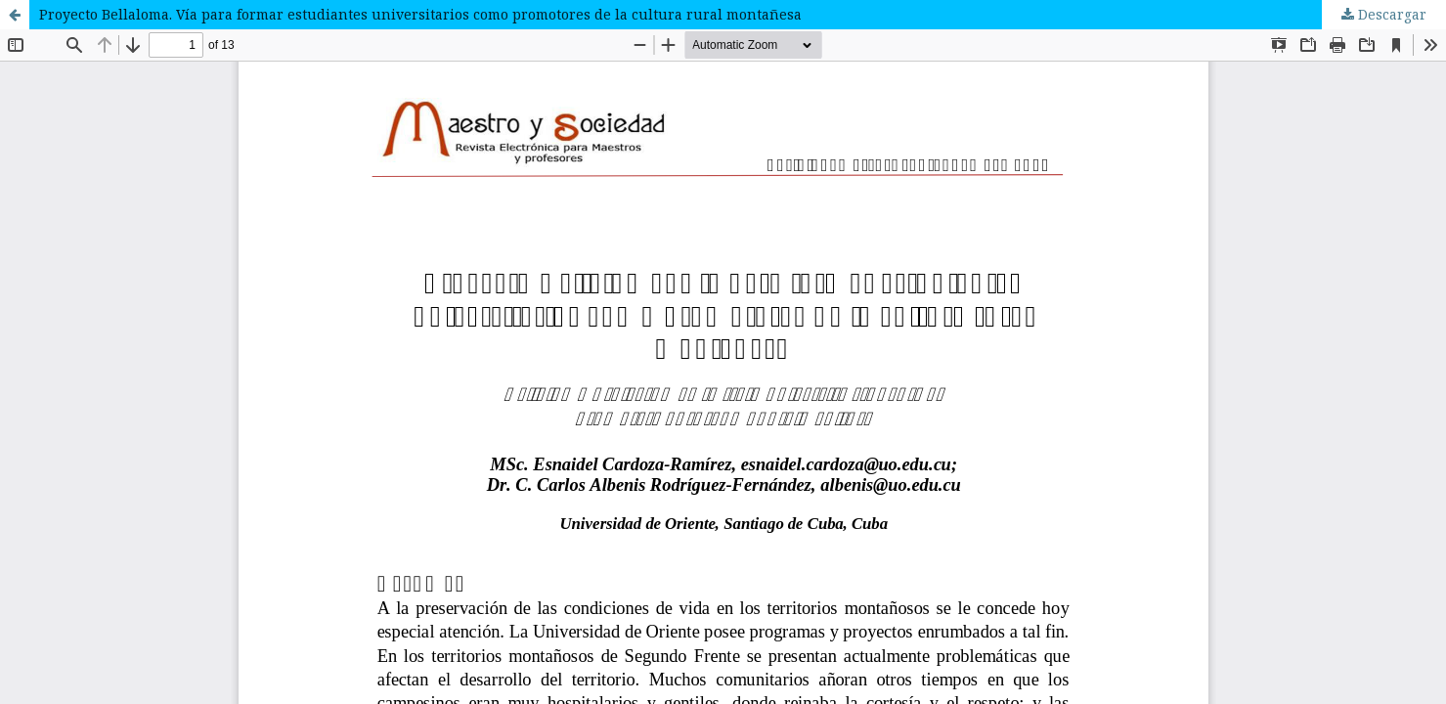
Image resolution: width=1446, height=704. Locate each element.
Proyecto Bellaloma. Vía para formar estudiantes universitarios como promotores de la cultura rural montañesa (420, 14)
